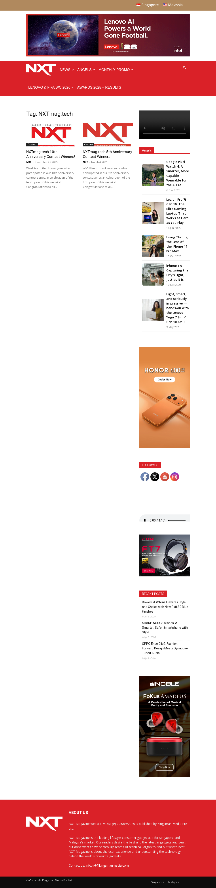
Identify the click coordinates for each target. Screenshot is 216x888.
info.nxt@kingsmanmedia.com (107, 865)
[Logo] (42, 70)
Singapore (157, 882)
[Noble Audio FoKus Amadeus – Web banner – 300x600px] (164, 775)
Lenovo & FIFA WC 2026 (51, 87)
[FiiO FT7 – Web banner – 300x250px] (164, 575)
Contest (32, 144)
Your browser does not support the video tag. (164, 124)
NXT (29, 162)
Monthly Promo (116, 70)
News (67, 70)
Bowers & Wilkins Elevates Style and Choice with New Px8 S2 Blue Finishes (165, 606)
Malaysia (173, 882)
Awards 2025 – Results (99, 87)
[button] (184, 68)
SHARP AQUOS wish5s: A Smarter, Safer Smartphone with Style (165, 627)
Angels (86, 70)
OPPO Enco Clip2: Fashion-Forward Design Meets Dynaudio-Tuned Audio (165, 648)
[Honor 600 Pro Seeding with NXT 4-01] (164, 446)
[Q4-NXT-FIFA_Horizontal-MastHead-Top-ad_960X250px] (108, 55)
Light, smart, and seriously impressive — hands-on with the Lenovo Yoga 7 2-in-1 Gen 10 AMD (177, 308)
